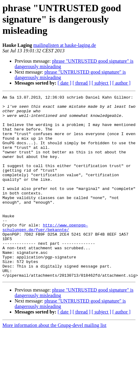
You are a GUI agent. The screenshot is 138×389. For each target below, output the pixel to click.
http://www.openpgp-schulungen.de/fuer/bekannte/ (45, 254)
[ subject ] (101, 83)
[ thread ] (81, 83)
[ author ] (121, 83)
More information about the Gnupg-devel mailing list (54, 361)
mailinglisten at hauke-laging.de (64, 45)
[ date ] (64, 83)
